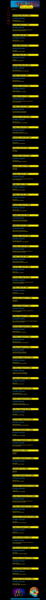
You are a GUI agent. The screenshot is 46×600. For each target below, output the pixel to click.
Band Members (8, 21)
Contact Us (8, 24)
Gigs (8, 10)
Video (8, 17)
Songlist (8, 15)
